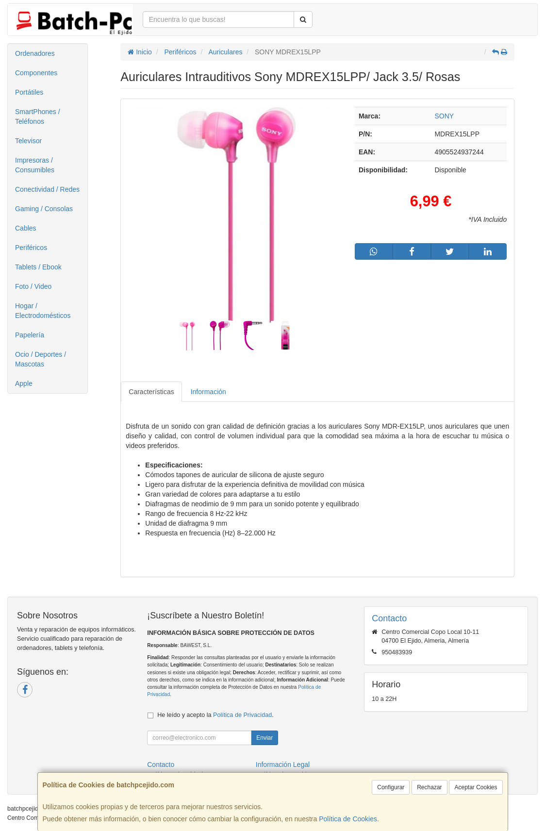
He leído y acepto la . (215, 715)
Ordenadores (35, 53)
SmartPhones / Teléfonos (37, 116)
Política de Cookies (348, 819)
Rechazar (429, 787)
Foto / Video (33, 286)
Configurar (390, 787)
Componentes (36, 73)
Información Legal (283, 764)
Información (208, 392)
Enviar (264, 737)
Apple (24, 383)
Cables (25, 228)
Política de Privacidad (242, 715)
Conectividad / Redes (47, 189)
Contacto (160, 764)
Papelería (29, 335)
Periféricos (31, 247)
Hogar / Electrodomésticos (42, 310)
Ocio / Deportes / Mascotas (40, 359)
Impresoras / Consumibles (34, 165)
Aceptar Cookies (475, 787)
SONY (444, 116)
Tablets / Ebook (38, 267)
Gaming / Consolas (44, 209)
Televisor (28, 141)
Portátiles (29, 92)
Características (151, 392)
